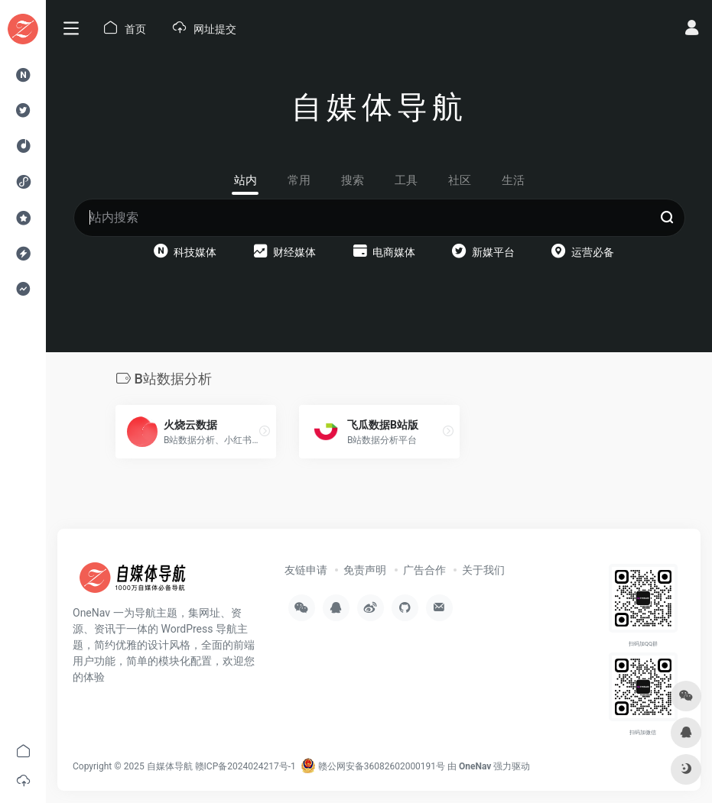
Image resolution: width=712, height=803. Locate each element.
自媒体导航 (170, 766)
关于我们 (483, 570)
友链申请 (305, 570)
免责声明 (364, 570)
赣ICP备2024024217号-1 (245, 766)
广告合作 (424, 570)
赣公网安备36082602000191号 (373, 766)
